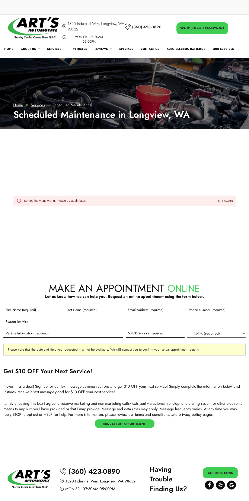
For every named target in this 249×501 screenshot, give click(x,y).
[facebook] (209, 486)
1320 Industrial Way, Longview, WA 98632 (100, 481)
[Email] (155, 310)
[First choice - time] (216, 333)
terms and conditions (152, 414)
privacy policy (190, 414)
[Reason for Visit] (124, 321)
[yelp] (220, 486)
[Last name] (93, 310)
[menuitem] (12, 50)
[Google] (231, 486)
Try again (225, 201)
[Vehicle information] (63, 333)
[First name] (32, 310)
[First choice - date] (155, 333)
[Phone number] (216, 310)
